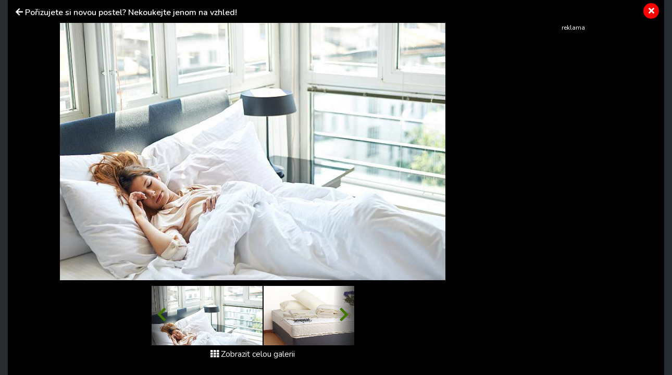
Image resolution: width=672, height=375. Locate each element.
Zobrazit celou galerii (252, 354)
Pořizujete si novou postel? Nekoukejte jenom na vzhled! (131, 12)
